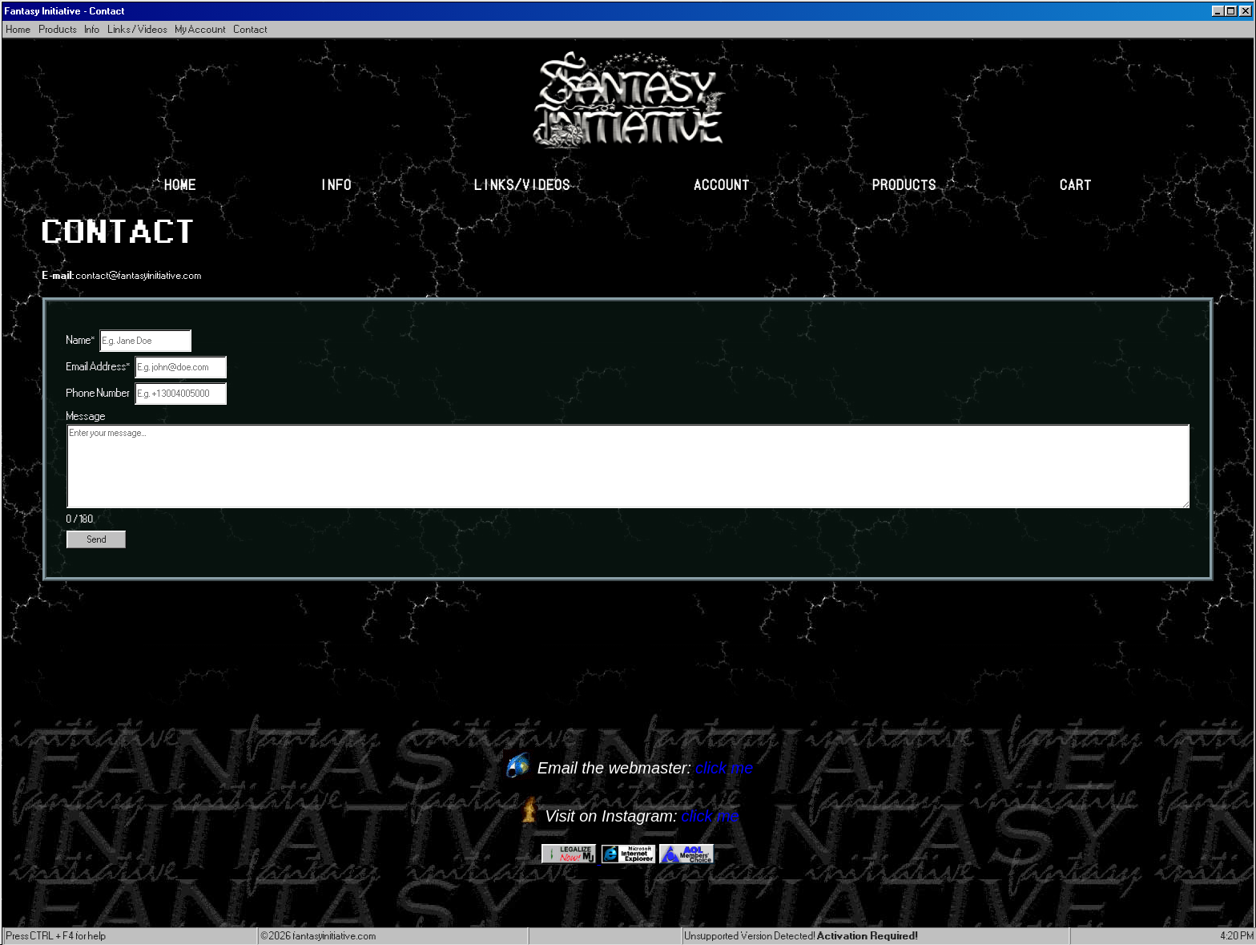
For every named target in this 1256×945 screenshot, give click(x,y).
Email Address (98, 367)
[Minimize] (1218, 11)
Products (58, 29)
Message (86, 416)
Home (18, 29)
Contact (251, 29)
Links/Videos (522, 184)
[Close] (1245, 11)
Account (722, 184)
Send (97, 539)
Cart (1076, 184)
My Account (200, 29)
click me (724, 768)
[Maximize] (1231, 11)
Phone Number (98, 393)
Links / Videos (137, 29)
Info (92, 29)
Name (80, 341)
